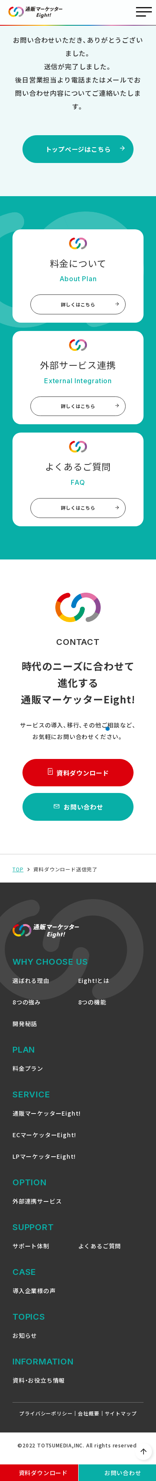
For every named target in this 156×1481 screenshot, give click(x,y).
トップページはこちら (78, 150)
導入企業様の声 (34, 1297)
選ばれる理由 (31, 987)
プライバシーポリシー (45, 1419)
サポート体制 (31, 1252)
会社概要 (88, 1419)
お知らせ (24, 1342)
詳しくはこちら (90, 306)
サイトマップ (121, 1419)
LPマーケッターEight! (44, 1163)
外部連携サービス (37, 1208)
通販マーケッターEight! (46, 1120)
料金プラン (27, 1075)
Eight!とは (93, 987)
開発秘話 (24, 1030)
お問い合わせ (78, 813)
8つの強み (26, 1008)
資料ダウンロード (78, 778)
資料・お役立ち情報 (38, 1387)
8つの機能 (92, 1008)
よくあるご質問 (99, 1252)
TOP (17, 876)
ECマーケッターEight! (44, 1141)
